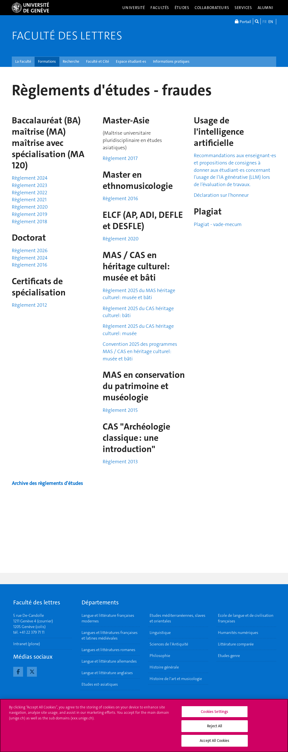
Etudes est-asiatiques (100, 684)
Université (133, 7)
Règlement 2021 (29, 199)
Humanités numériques (238, 632)
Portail (243, 21)
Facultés (159, 7)
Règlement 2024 (30, 178)
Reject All (214, 728)
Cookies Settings (214, 714)
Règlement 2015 (120, 410)
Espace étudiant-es (131, 61)
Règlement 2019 (29, 214)
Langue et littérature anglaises (107, 672)
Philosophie (160, 655)
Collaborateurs (212, 7)
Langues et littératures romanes (108, 649)
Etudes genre (229, 655)
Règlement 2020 (30, 207)
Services (243, 7)
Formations (47, 61)
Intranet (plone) (26, 643)
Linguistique (160, 632)
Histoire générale (164, 667)
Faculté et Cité (97, 61)
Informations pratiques (171, 61)
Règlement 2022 (29, 192)
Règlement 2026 (30, 250)
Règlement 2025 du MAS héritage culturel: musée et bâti (139, 294)
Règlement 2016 (29, 264)
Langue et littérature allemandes (109, 661)
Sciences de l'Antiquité (169, 644)
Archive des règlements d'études (47, 483)
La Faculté (23, 61)
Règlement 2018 (29, 221)
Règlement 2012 (29, 305)
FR (264, 21)
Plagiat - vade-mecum (218, 224)
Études (182, 7)
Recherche (71, 61)
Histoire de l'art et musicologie (176, 678)
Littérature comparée (236, 644)
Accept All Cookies (214, 743)
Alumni (265, 7)
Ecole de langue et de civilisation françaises (245, 618)
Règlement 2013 (120, 461)
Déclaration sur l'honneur (221, 195)
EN (270, 21)
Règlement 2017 (120, 158)
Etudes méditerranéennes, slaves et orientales (177, 618)
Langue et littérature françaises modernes (108, 618)
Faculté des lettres (67, 35)
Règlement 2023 (29, 185)
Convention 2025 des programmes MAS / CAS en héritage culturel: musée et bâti (140, 351)
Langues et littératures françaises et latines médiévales (110, 635)
